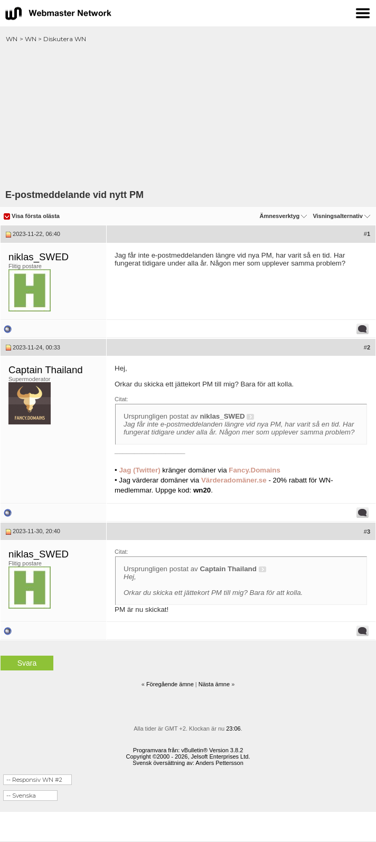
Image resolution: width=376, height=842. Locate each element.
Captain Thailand (45, 369)
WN (11, 39)
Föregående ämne (170, 684)
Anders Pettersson (219, 763)
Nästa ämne (214, 684)
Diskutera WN (64, 39)
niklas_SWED (38, 256)
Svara (27, 663)
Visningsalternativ (338, 216)
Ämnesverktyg (279, 216)
